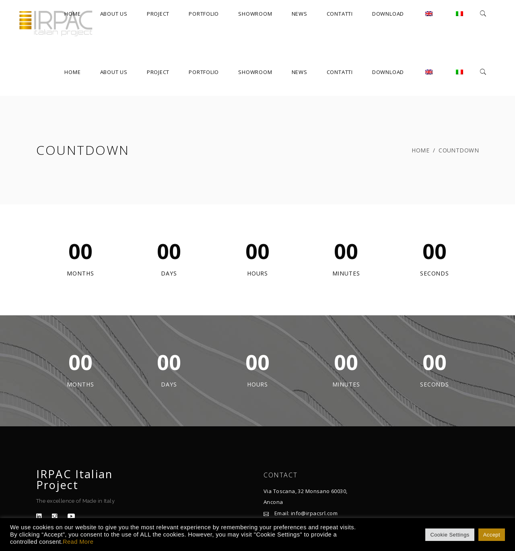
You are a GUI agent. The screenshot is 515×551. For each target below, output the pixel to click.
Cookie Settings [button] (449, 535)
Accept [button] (491, 535)
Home (420, 150)
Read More (78, 542)
